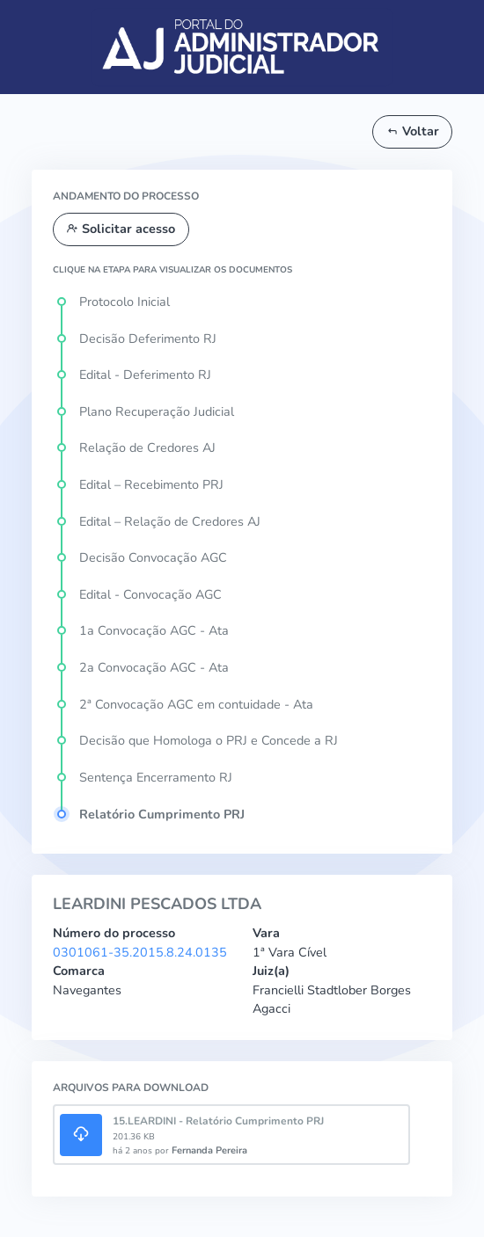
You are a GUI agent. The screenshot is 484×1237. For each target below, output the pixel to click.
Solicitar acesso (120, 228)
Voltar (412, 131)
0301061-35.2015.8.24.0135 (140, 952)
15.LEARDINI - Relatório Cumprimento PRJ (218, 1121)
